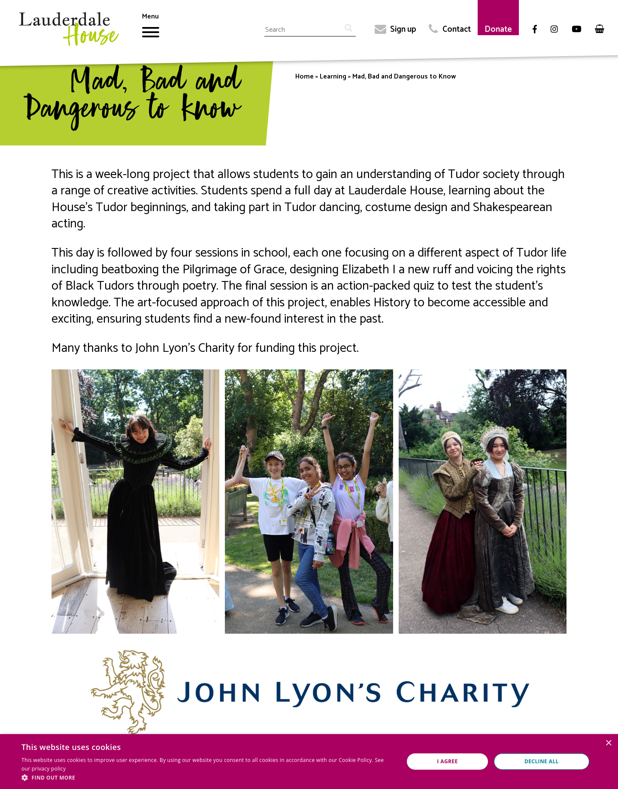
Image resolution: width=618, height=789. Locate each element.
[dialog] (309, 761)
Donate (498, 29)
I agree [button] (447, 761)
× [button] (608, 743)
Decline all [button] (541, 761)
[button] (207, 778)
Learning (333, 76)
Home (304, 76)
